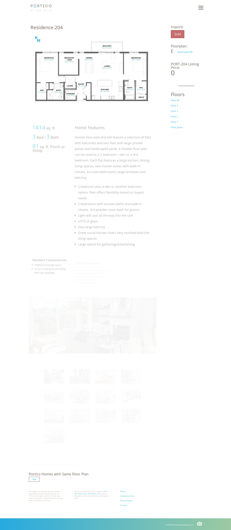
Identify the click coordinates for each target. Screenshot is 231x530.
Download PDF (185, 52)
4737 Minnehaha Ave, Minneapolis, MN (91, 492)
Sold (177, 34)
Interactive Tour (127, 496)
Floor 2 (174, 116)
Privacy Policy (126, 500)
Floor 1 (174, 121)
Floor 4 (174, 105)
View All (175, 100)
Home (123, 491)
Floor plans (177, 127)
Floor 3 (174, 111)
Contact (123, 505)
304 (34, 479)
